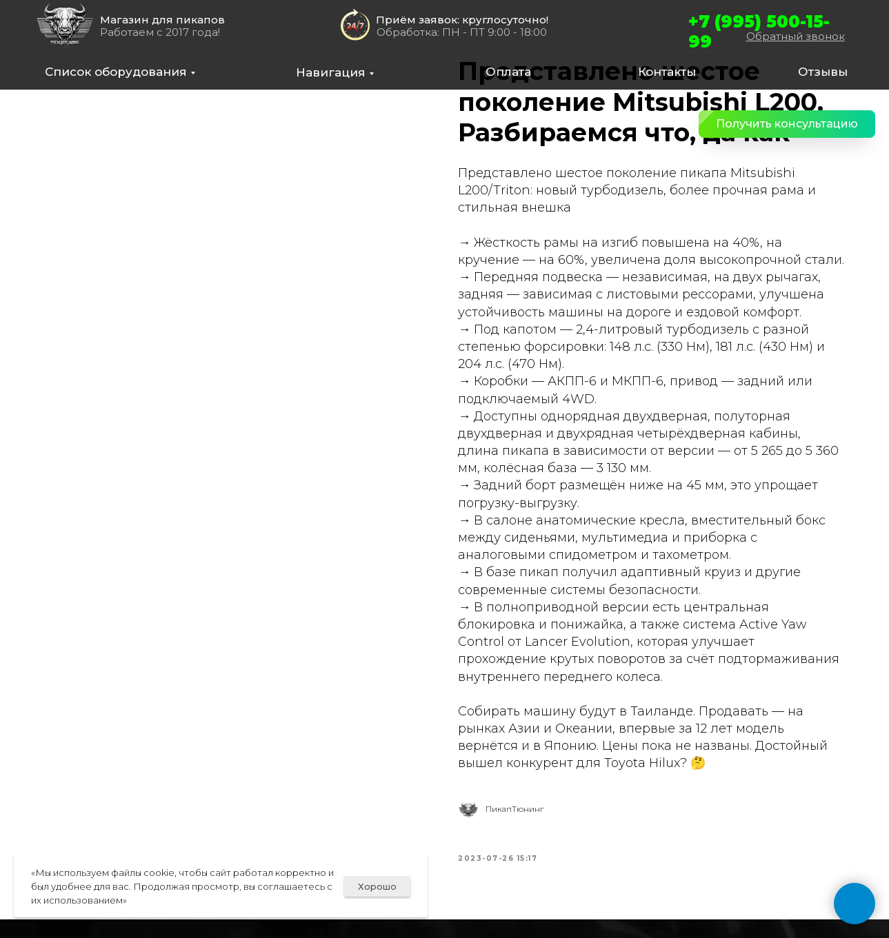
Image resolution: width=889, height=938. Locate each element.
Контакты (667, 72)
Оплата (508, 72)
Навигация (331, 72)
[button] (787, 124)
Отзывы (823, 72)
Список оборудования (116, 72)
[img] (65, 26)
